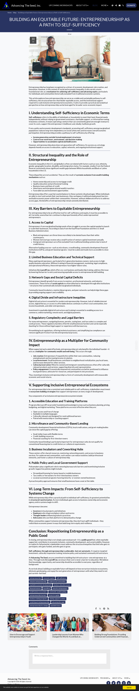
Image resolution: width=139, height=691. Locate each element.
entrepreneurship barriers (38, 595)
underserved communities (57, 581)
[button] (82, 5)
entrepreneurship (35, 578)
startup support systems (57, 599)
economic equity (49, 578)
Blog (14, 12)
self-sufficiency (61, 578)
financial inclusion (35, 588)
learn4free (46, 588)
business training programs (38, 599)
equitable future (55, 605)
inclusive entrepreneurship (38, 581)
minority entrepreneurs (60, 588)
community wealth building (57, 592)
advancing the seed (58, 602)
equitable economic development (40, 585)
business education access (62, 585)
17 (12, 617)
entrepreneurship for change (39, 605)
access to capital (54, 595)
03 (96, 617)
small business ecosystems (38, 592)
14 (54, 617)
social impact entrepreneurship (39, 602)
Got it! (129, 687)
